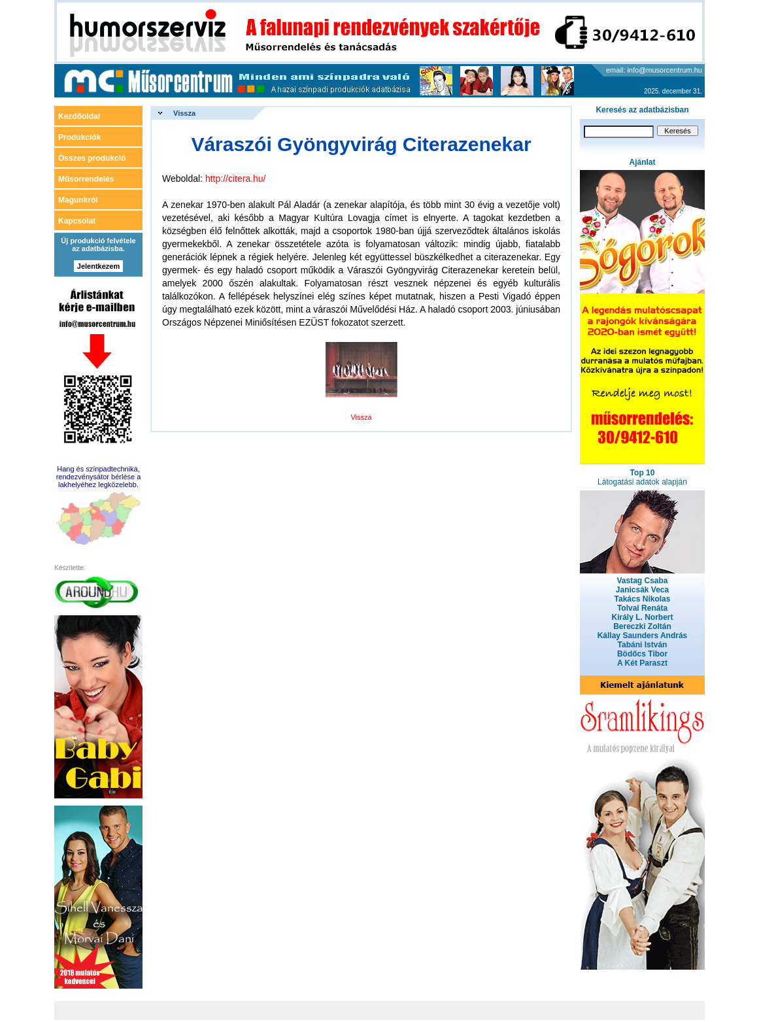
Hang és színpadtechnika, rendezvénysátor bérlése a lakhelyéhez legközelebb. (98, 476)
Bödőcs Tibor (642, 653)
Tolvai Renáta (642, 608)
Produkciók (79, 137)
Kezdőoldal (79, 116)
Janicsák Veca (642, 589)
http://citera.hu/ (235, 178)
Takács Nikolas (643, 599)
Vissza (184, 113)
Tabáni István (642, 644)
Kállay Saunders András (643, 635)
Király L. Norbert (642, 617)
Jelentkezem (98, 266)
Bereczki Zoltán (642, 626)
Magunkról (78, 200)
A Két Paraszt (642, 663)
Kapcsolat (76, 221)
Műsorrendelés (86, 179)
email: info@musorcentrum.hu (654, 70)
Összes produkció (92, 158)
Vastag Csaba (641, 580)
